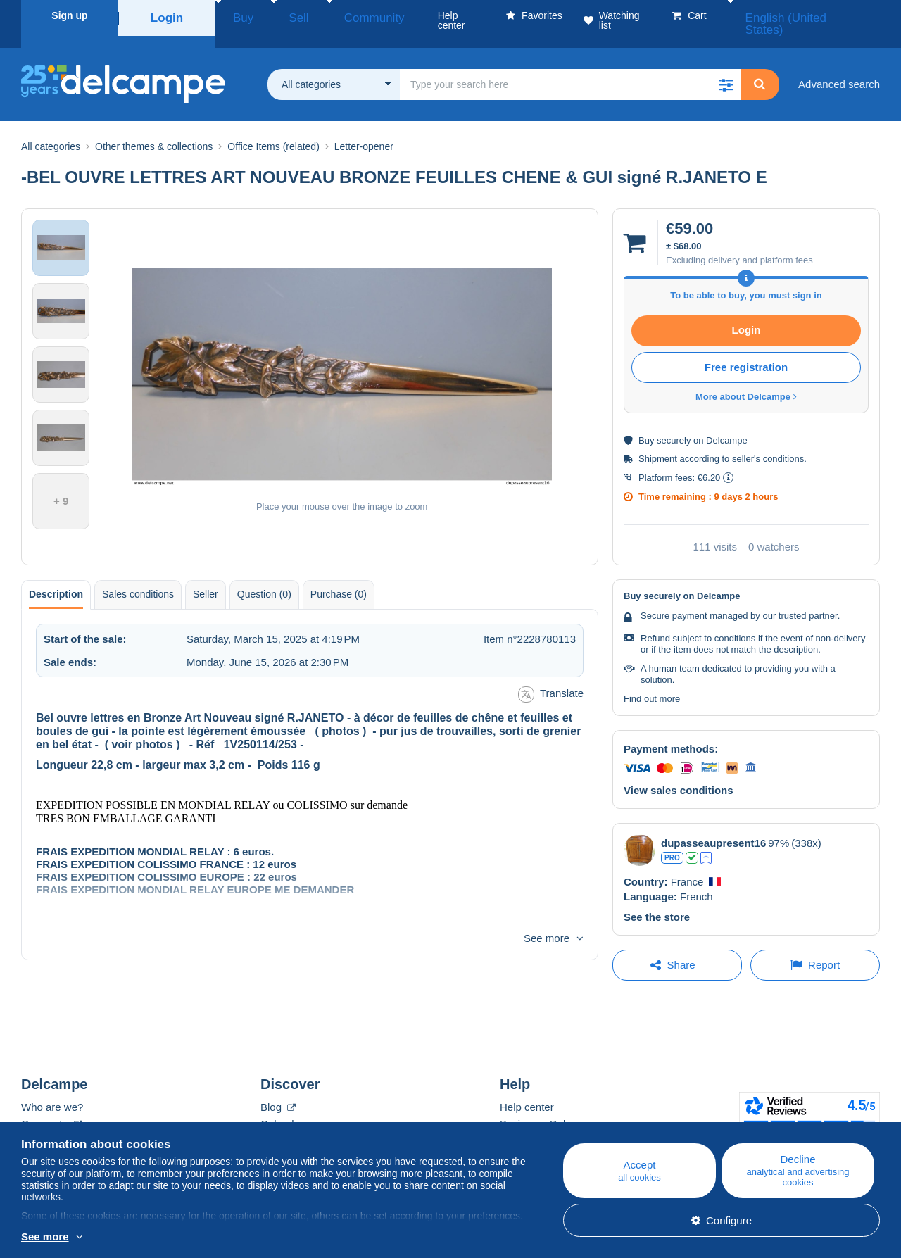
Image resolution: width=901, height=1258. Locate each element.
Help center (527, 1090)
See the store (657, 900)
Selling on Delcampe (548, 1124)
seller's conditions (768, 441)
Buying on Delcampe (548, 1107)
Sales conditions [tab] (138, 577)
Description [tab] (56, 577)
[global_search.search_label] (570, 67)
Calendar (281, 1107)
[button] (725, 67)
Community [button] (337, 15)
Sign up (69, 15)
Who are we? (52, 1090)
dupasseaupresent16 (713, 826)
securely (674, 423)
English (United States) (819, 15)
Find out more (652, 682)
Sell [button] (279, 15)
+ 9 (60, 484)
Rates (35, 1124)
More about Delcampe (746, 380)
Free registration (746, 350)
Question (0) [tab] (264, 577)
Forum (275, 1124)
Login (167, 15)
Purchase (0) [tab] (338, 577)
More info (43, 1237)
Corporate (51, 1107)
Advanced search (839, 67)
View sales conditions (678, 773)
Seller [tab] (205, 577)
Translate (551, 677)
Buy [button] (237, 15)
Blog (278, 1090)
